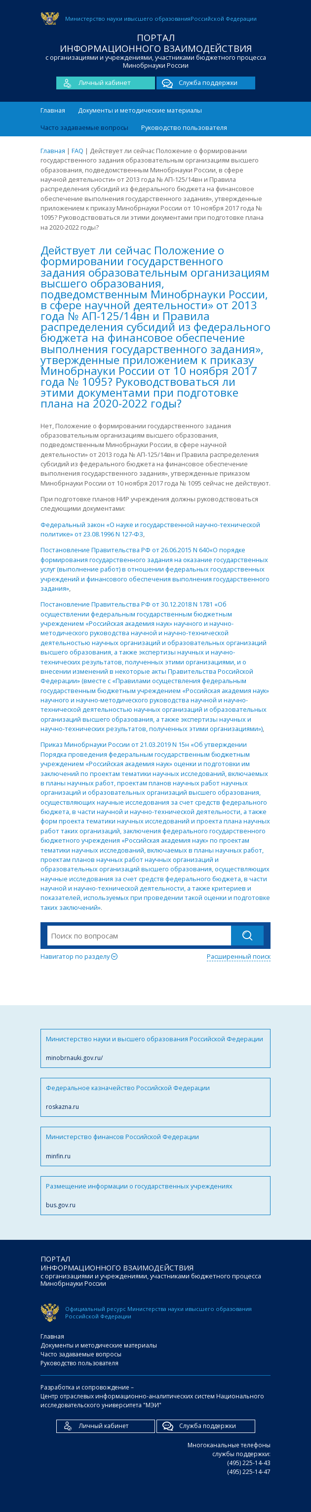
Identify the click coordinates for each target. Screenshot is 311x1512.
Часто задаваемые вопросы (84, 127)
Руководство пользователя (184, 127)
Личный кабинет (93, 83)
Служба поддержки (196, 83)
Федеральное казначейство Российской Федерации (155, 1097)
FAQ (77, 150)
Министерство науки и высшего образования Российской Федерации (155, 1048)
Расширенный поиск (239, 956)
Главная (52, 110)
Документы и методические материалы (140, 110)
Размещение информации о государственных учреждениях (155, 1196)
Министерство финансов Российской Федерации (155, 1146)
